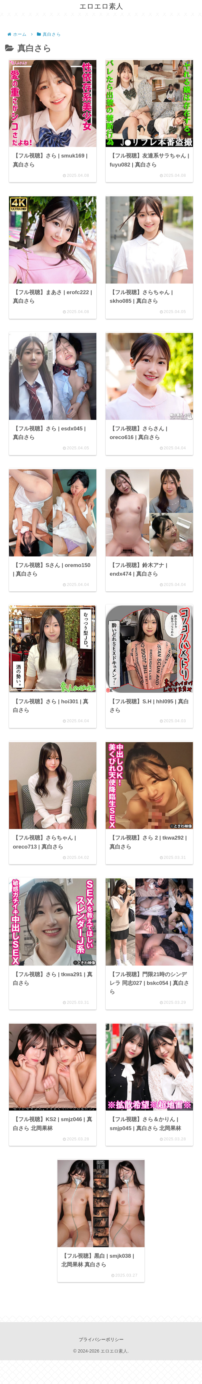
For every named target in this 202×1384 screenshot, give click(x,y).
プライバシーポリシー (101, 1363)
